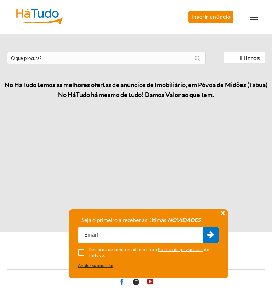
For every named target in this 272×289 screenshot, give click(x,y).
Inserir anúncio (211, 17)
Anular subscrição (95, 265)
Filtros (250, 58)
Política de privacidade (180, 249)
